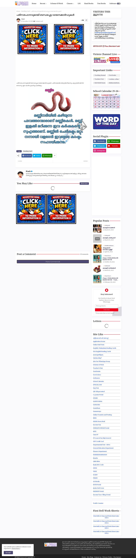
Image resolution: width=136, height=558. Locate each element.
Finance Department (100, 451)
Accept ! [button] (8, 552)
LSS (79, 3)
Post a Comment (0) (53, 262)
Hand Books (88, 3)
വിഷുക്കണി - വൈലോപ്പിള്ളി (107, 248)
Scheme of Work (98, 365)
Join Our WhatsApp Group (101, 361)
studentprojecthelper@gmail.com (105, 32)
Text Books (101, 3)
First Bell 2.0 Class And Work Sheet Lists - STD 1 (106, 517)
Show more (84, 183)
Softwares (113, 3)
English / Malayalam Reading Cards (104, 348)
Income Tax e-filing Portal (101, 495)
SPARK (95, 398)
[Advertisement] (52, 69)
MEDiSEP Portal (98, 491)
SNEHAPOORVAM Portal (101, 428)
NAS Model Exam (100, 83)
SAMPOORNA (97, 401)
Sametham (96, 408)
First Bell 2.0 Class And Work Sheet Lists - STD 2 (106, 522)
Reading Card (25, 11)
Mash (28, 171)
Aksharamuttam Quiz (114, 83)
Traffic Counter (98, 503)
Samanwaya (97, 411)
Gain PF (95, 435)
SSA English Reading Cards (102, 351)
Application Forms (99, 341)
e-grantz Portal (98, 395)
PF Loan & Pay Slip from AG (102, 438)
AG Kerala (96, 481)
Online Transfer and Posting (102, 415)
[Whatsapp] (47, 155)
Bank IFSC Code (98, 465)
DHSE (95, 468)
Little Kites (96, 461)
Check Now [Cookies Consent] (15, 548)
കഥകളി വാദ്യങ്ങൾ (109, 268)
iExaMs (95, 458)
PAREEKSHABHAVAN (100, 455)
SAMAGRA (96, 405)
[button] (119, 3)
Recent (42, 3)
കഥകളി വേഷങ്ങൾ (109, 228)
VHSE (95, 471)
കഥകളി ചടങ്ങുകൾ (109, 238)
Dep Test (96, 388)
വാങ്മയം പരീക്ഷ (114, 79)
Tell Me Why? (97, 358)
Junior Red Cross (98, 488)
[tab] (34, 3)
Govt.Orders (97, 375)
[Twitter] (36, 155)
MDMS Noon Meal (99, 421)
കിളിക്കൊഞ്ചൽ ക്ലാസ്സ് (100, 338)
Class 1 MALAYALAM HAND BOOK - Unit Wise (110, 279)
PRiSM (95, 478)
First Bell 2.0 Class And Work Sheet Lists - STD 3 (106, 527)
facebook (100, 141)
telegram (101, 146)
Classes (69, 3)
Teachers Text (99, 79)
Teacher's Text (98, 368)
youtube (115, 146)
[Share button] (54, 155)
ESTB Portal (97, 485)
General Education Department (103, 448)
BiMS (95, 418)
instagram (101, 150)
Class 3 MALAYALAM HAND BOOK (110, 259)
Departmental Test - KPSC (101, 445)
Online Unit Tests (98, 345)
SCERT (95, 475)
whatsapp (115, 141)
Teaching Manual (100, 75)
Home (34, 3)
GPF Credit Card (98, 441)
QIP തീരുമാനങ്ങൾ (99, 391)
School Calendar (98, 381)
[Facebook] (27, 155)
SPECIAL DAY (97, 385)
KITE (94, 431)
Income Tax (97, 425)
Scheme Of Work (56, 3)
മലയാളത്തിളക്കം (98, 355)
